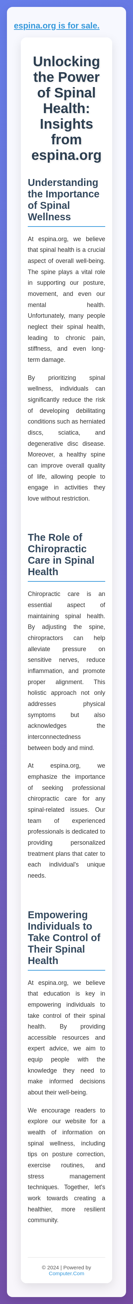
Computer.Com (66, 1273)
